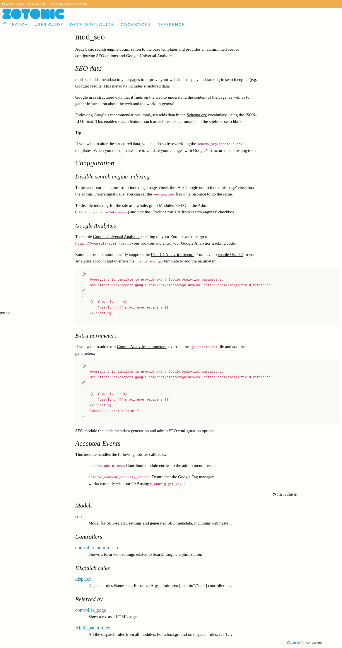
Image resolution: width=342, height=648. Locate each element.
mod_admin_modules (30, 214)
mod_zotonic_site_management (38, 312)
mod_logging (23, 365)
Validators (16, 568)
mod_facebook (24, 384)
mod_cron (20, 338)
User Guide (48, 24)
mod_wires (21, 129)
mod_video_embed (28, 371)
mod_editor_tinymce (29, 299)
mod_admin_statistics (30, 397)
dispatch (83, 579)
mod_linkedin (23, 456)
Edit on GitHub (285, 494)
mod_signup (22, 404)
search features (130, 121)
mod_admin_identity (29, 194)
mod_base (20, 116)
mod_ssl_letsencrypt (29, 293)
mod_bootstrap (24, 96)
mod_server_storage (29, 142)
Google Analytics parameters (141, 346)
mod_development (27, 201)
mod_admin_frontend (30, 345)
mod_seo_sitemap (27, 103)
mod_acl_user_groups (30, 280)
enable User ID (231, 254)
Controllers (17, 535)
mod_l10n (20, 227)
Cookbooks (136, 24)
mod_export (22, 253)
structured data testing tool (232, 150)
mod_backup (23, 240)
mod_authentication (29, 136)
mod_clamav (23, 221)
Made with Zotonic (26, 44)
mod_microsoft (25, 496)
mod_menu (21, 90)
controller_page (90, 610)
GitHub (294, 643)
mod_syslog (22, 502)
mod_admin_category (30, 358)
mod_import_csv (26, 188)
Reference (171, 24)
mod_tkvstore (23, 410)
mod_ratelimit (24, 260)
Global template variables (29, 554)
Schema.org (197, 115)
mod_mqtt (20, 155)
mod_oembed (23, 266)
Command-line (20, 594)
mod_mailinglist (26, 208)
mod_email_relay (26, 437)
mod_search (22, 424)
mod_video (21, 378)
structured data (156, 86)
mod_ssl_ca (22, 286)
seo (78, 516)
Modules (15, 83)
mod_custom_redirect (30, 325)
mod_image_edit (26, 509)
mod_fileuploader (27, 489)
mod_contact (23, 332)
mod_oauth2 (22, 352)
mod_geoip (21, 319)
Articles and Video (26, 37)
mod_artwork (23, 450)
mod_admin (22, 168)
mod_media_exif (26, 417)
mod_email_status (27, 443)
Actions (14, 528)
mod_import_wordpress (32, 463)
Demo (10, 50)
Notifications (19, 574)
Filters (13, 541)
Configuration (20, 587)
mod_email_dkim (27, 175)
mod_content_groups (30, 122)
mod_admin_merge (28, 234)
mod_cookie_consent (30, 515)
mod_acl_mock (25, 469)
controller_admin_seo (96, 547)
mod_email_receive (28, 430)
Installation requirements (29, 581)
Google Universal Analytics (116, 236)
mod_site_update (26, 482)
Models (14, 561)
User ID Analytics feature (173, 254)
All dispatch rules (92, 628)
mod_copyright (25, 522)
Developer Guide (92, 24)
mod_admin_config (28, 306)
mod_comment (24, 273)
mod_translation (25, 181)
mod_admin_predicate (31, 391)
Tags (12, 548)
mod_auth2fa (23, 109)
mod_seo (19, 247)
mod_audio (21, 476)
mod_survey (22, 149)
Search (15, 24)
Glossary (15, 600)
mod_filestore (23, 162)
